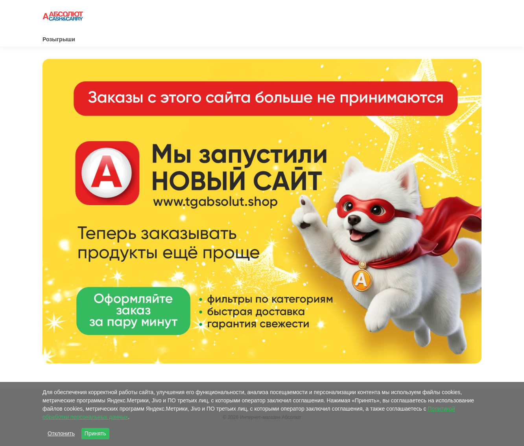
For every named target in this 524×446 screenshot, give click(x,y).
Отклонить (61, 433)
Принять (95, 433)
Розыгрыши (58, 39)
